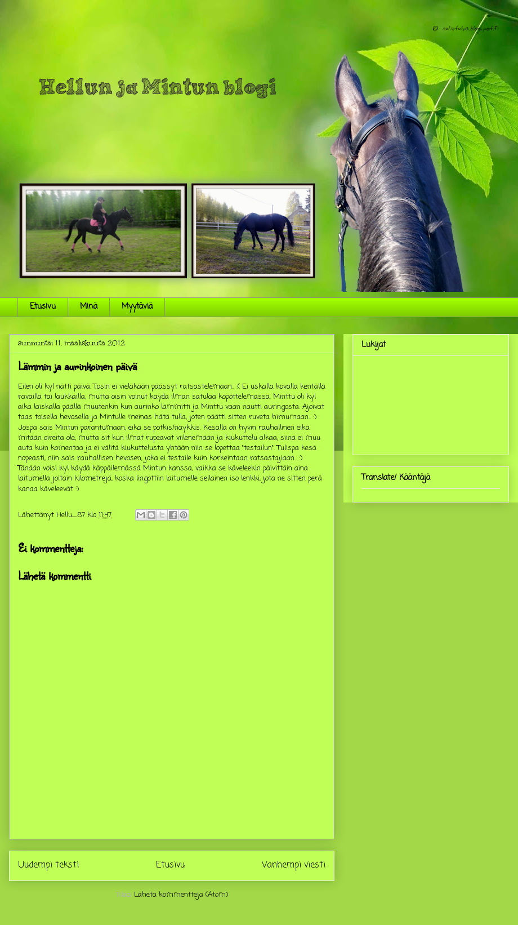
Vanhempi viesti (293, 865)
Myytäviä (137, 307)
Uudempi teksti (48, 865)
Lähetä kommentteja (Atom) (181, 895)
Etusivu (43, 307)
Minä (88, 307)
